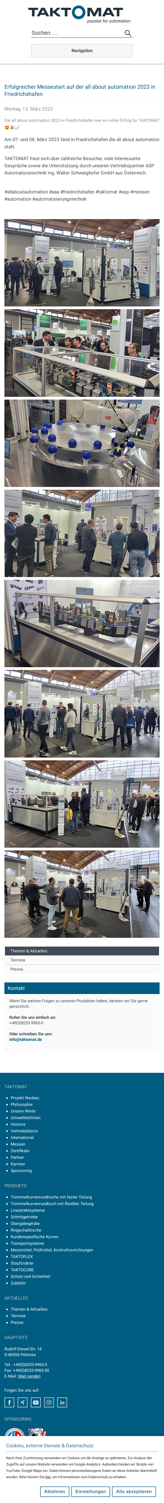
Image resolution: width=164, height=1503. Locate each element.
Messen (18, 1144)
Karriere (18, 1164)
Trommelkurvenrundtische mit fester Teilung (51, 1197)
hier (48, 1477)
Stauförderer (22, 1263)
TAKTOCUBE (22, 1269)
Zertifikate (20, 1150)
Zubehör (18, 1283)
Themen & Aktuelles (28, 951)
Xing (23, 1402)
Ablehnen (54, 1491)
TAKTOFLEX (22, 1256)
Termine (17, 960)
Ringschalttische (26, 1230)
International (22, 1137)
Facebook (9, 1402)
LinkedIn (62, 1402)
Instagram (49, 1402)
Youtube (36, 1402)
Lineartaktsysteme (28, 1210)
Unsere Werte (23, 1111)
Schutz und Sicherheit (30, 1276)
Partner (17, 1157)
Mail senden (29, 1376)
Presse (16, 969)
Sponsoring (21, 1170)
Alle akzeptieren (134, 1491)
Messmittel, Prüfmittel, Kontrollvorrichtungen (52, 1250)
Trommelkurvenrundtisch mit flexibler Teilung (52, 1203)
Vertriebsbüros (24, 1130)
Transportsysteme (27, 1243)
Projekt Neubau (25, 1097)
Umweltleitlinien (25, 1117)
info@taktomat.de (25, 1039)
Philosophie (21, 1104)
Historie (18, 1124)
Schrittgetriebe (24, 1216)
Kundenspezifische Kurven (34, 1236)
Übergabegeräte (25, 1223)
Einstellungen (90, 1491)
